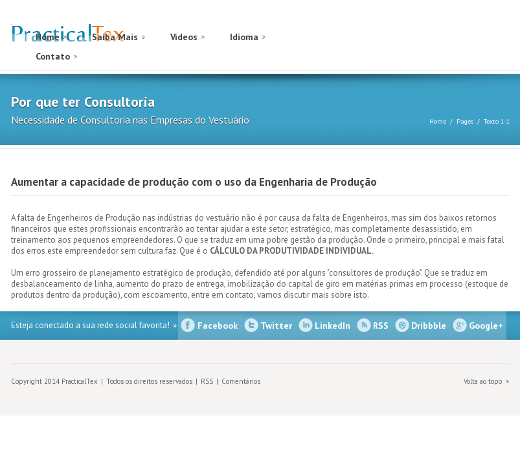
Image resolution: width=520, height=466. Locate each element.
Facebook (218, 325)
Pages (465, 121)
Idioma (244, 37)
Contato (53, 56)
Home (48, 37)
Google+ (486, 325)
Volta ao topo (483, 381)
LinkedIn (332, 325)
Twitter (276, 325)
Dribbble (428, 325)
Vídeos (184, 37)
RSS (381, 325)
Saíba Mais (115, 37)
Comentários (240, 381)
